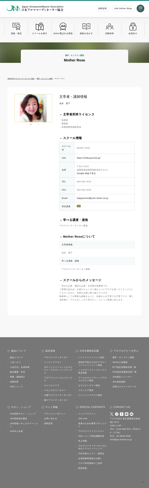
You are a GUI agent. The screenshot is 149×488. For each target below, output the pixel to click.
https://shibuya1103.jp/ (89, 158)
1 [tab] (31, 124)
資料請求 (102, 8)
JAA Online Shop (123, 8)
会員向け (132, 29)
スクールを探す (39, 29)
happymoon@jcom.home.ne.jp (92, 198)
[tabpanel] (33, 108)
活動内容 (109, 29)
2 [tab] (38, 124)
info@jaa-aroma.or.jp (121, 439)
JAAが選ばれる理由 (62, 29)
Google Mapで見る (86, 173)
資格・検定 (16, 29)
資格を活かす (86, 29)
